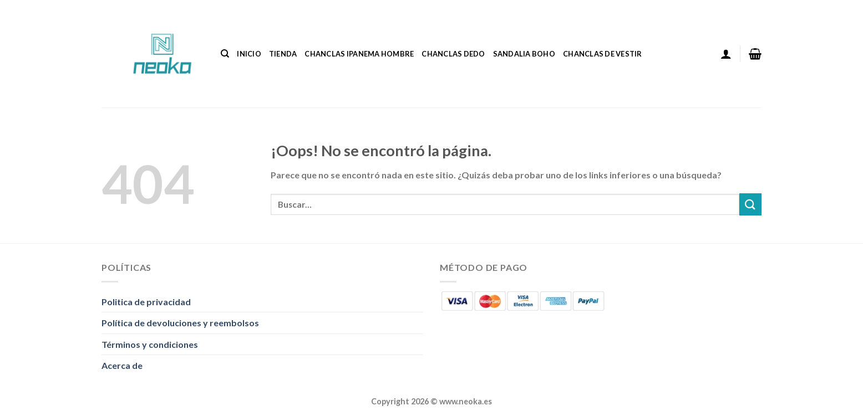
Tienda (283, 53)
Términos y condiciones (149, 344)
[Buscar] (225, 53)
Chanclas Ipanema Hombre (359, 53)
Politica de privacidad (146, 301)
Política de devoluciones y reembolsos (180, 322)
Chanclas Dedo (453, 53)
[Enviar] (750, 204)
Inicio (249, 53)
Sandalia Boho (524, 53)
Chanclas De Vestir (602, 53)
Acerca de (122, 365)
